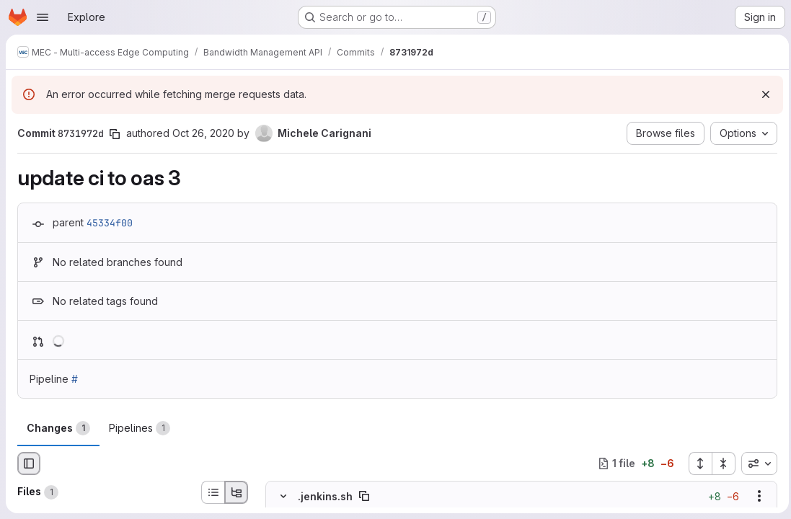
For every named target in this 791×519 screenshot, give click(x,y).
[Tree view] (236, 492)
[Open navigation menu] (42, 17)
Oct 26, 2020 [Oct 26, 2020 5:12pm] (203, 133)
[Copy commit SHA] (114, 134)
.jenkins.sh (325, 495)
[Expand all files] (696, 463)
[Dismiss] (762, 94)
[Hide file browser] (28, 463)
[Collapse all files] (720, 463)
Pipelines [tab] (139, 428)
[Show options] (755, 496)
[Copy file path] (364, 496)
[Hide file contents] (283, 496)
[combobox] (756, 463)
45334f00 (110, 222)
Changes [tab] (58, 428)
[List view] (212, 492)
